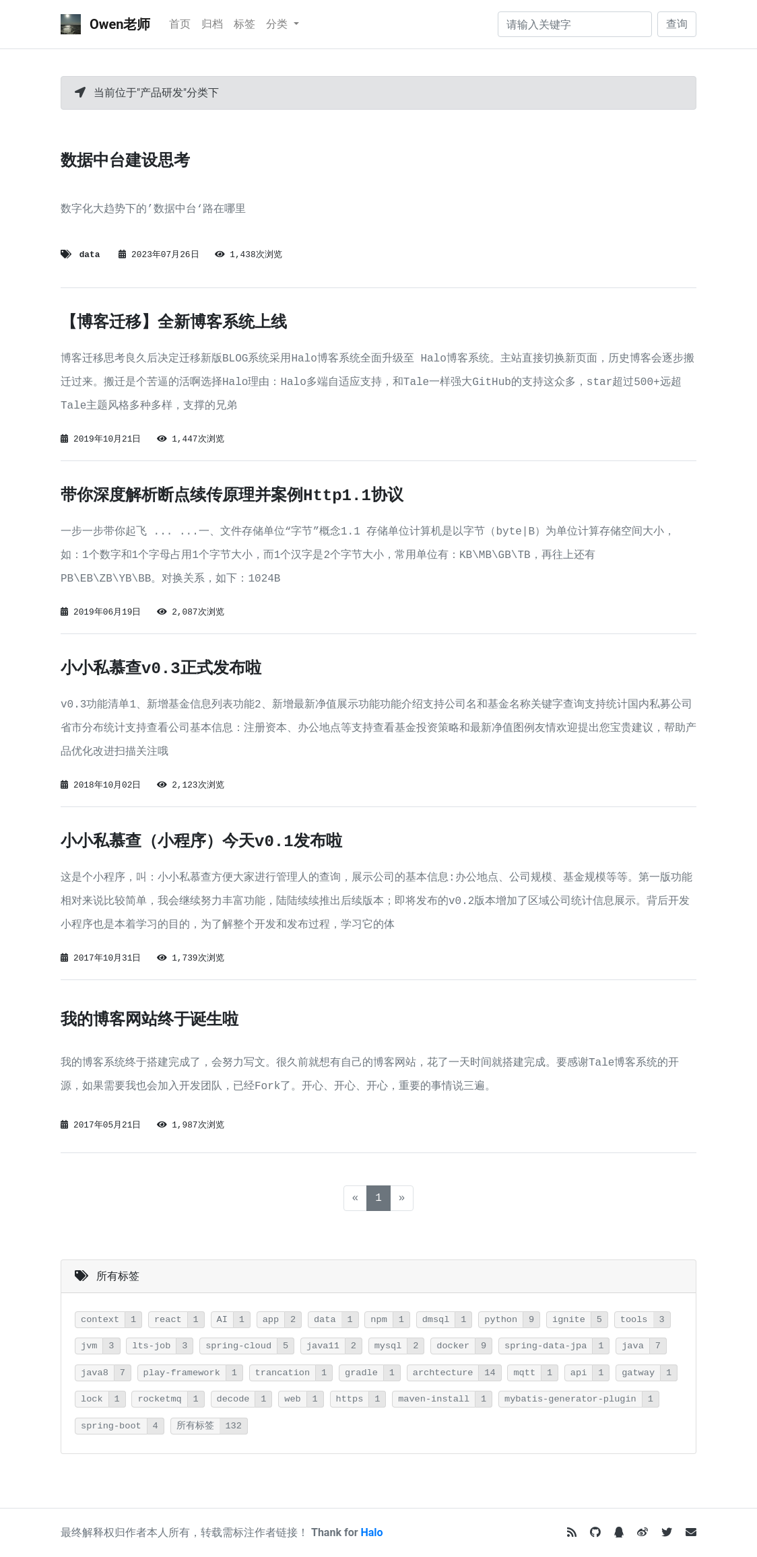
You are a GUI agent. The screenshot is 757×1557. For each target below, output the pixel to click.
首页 (180, 24)
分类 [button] (278, 24)
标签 (244, 24)
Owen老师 (105, 24)
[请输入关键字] (575, 24)
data (89, 255)
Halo (372, 1532)
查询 (677, 24)
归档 (212, 24)
